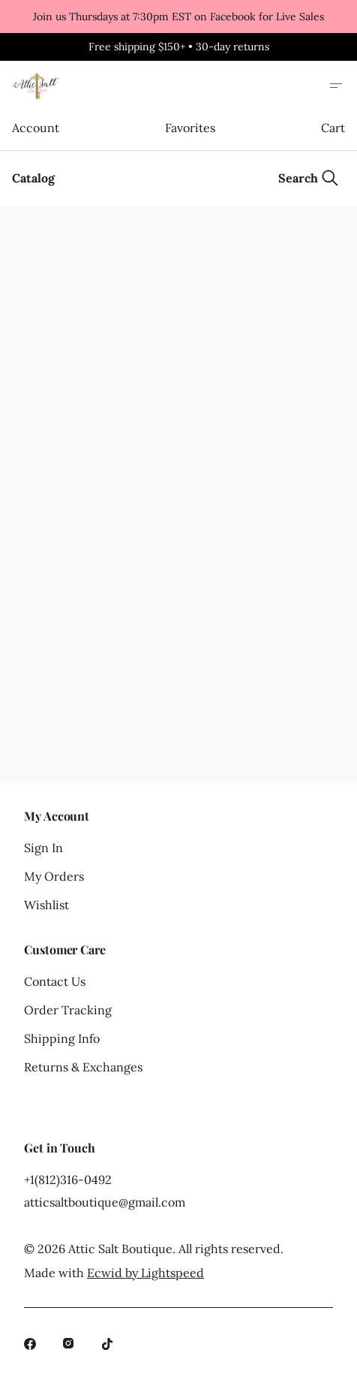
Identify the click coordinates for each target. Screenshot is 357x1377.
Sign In (43, 847)
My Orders (54, 876)
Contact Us (55, 981)
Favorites (189, 127)
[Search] (308, 178)
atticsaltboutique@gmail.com (104, 1202)
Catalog (33, 177)
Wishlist (46, 904)
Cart (333, 127)
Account (35, 127)
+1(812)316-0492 (68, 1179)
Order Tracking (68, 1009)
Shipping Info (62, 1038)
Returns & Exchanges (83, 1066)
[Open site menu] (336, 86)
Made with (114, 1272)
